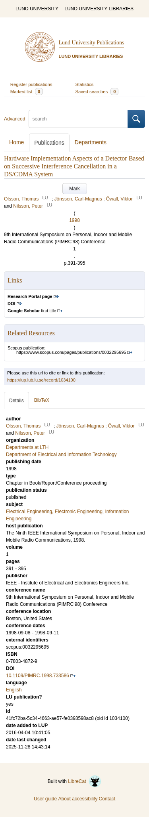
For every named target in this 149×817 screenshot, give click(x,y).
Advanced (14, 119)
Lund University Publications (91, 43)
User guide (45, 799)
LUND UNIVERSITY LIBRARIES (99, 8)
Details (16, 400)
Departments (90, 142)
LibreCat (84, 781)
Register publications (31, 84)
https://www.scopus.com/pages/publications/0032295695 (71, 352)
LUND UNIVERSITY (36, 8)
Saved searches (97, 91)
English (13, 690)
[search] (78, 119)
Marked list (26, 91)
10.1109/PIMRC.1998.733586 (37, 675)
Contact (107, 799)
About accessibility (77, 799)
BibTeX (41, 400)
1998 (74, 220)
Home (16, 142)
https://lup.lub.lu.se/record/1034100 (41, 380)
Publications (49, 142)
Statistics (84, 84)
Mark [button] (74, 188)
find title (32, 310)
